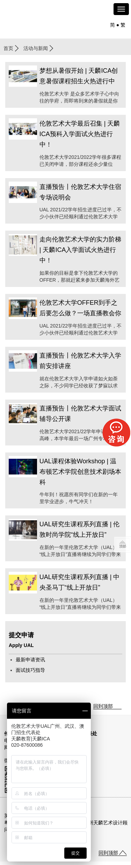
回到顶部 (103, 706)
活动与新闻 (35, 48)
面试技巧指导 (30, 670)
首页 (8, 48)
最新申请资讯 (30, 659)
